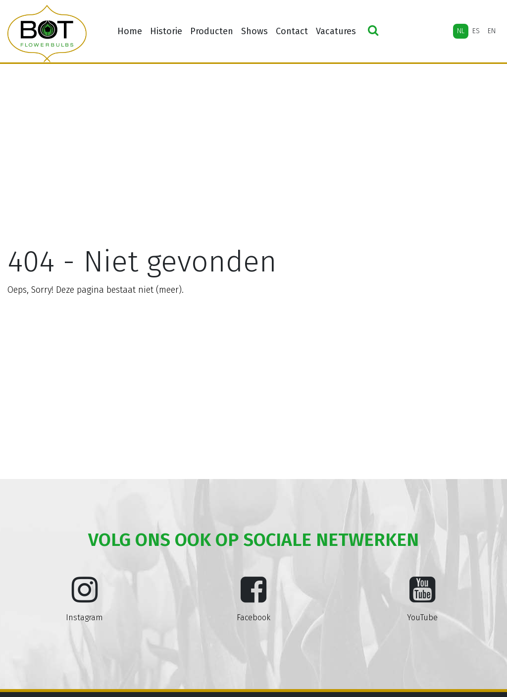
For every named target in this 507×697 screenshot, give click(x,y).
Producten (211, 31)
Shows (254, 31)
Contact (292, 31)
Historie (166, 31)
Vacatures (336, 31)
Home (129, 31)
